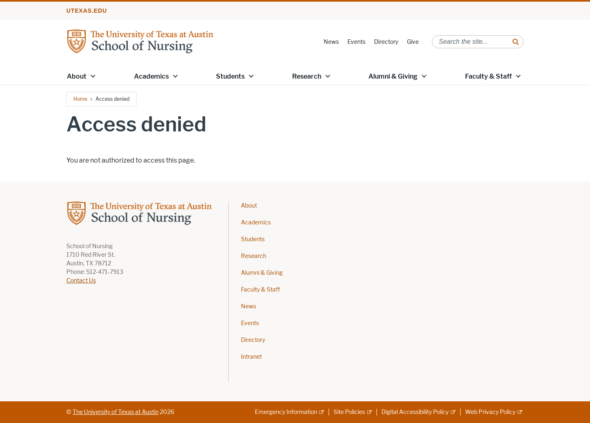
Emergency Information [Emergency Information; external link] (286, 412)
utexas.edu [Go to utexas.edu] (86, 10)
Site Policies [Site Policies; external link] (349, 412)
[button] (93, 76)
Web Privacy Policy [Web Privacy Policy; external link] (490, 412)
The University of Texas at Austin (116, 412)
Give (413, 41)
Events (356, 41)
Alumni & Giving (393, 76)
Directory (386, 41)
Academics (151, 76)
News (331, 41)
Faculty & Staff (488, 76)
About (76, 76)
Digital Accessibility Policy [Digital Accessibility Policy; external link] (415, 412)
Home (80, 99)
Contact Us (81, 280)
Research (306, 76)
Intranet (251, 356)
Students (230, 76)
